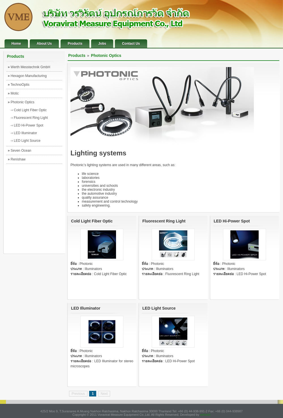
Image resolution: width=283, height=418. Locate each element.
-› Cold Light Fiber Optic (29, 110)
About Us (44, 44)
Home (16, 44)
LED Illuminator (85, 308)
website (205, 414)
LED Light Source (158, 308)
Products (75, 44)
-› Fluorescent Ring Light (29, 118)
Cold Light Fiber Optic (92, 221)
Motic (13, 93)
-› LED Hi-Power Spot (27, 125)
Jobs (102, 44)
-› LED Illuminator (24, 133)
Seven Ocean (19, 151)
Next (104, 394)
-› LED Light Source (25, 141)
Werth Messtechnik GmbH (29, 67)
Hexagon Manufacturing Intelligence (27, 77)
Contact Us (131, 44)
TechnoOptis (19, 85)
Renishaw (17, 159)
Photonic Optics (21, 102)
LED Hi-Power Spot (232, 221)
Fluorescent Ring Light (163, 221)
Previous (78, 394)
